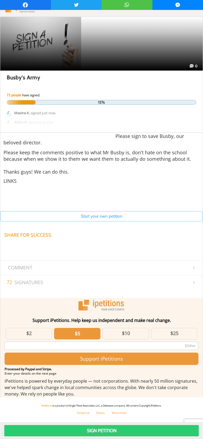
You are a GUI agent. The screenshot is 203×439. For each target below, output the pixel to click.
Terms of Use (119, 413)
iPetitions (47, 405)
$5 (77, 333)
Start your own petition (101, 216)
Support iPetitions (101, 358)
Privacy (100, 413)
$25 (174, 333)
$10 (126, 333)
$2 (29, 333)
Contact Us (83, 413)
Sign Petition (101, 430)
